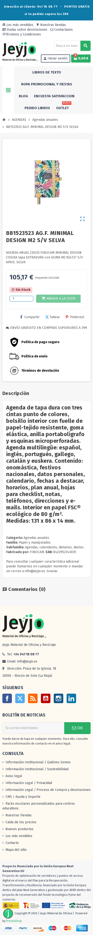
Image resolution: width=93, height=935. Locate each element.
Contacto (12, 843)
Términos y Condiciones (21, 34)
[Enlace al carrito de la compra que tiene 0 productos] (81, 58)
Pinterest (75, 317)
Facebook (7, 698)
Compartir (29, 317)
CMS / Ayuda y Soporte (22, 797)
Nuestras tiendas (51, 25)
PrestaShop (14, 921)
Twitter (20, 698)
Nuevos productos (19, 829)
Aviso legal (13, 776)
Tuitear (52, 317)
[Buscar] (72, 46)
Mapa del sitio (16, 850)
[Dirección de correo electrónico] (33, 728)
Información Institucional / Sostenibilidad (37, 769)
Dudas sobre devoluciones (24, 30)
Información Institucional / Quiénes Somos (38, 762)
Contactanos (61, 30)
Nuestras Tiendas (18, 815)
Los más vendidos (17, 25)
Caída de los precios (20, 822)
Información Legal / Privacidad (28, 783)
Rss (33, 698)
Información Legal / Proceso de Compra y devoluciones (48, 790)
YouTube (45, 698)
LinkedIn (71, 698)
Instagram (58, 698)
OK (77, 728)
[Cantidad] (21, 299)
